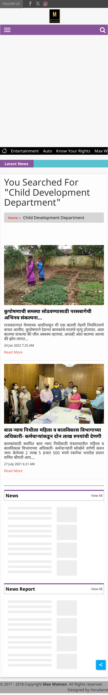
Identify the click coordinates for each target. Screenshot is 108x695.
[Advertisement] (52, 90)
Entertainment (25, 151)
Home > (15, 217)
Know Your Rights (73, 151)
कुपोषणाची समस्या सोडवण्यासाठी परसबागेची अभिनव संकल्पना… (47, 314)
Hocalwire (99, 689)
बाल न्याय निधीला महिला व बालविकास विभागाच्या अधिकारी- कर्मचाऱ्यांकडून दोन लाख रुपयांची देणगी (52, 433)
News (12, 495)
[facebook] (30, 3)
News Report (20, 589)
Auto (47, 151)
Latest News (16, 163)
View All (96, 495)
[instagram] (45, 3)
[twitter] (38, 3)
